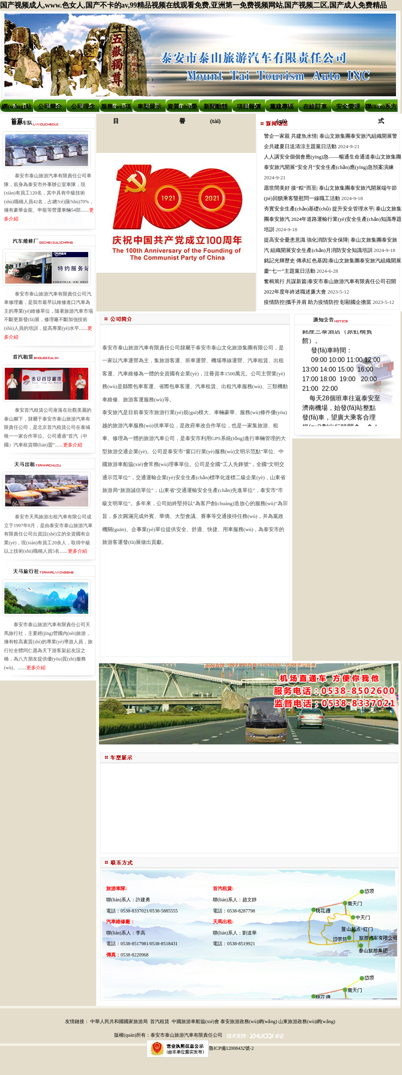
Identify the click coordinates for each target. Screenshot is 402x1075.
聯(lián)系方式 (381, 108)
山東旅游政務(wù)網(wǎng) (306, 1021)
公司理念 (83, 106)
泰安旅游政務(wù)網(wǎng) (248, 1021)
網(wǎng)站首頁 (17, 108)
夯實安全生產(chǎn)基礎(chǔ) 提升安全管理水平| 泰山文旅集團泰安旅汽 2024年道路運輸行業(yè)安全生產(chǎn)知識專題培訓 (333, 219)
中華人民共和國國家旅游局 (119, 1021)
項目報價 (249, 106)
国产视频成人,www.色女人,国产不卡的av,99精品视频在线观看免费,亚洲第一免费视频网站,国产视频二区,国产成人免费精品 (193, 5)
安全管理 (348, 106)
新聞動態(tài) (216, 108)
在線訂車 (315, 106)
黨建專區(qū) (282, 108)
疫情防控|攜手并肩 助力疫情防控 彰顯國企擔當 (317, 302)
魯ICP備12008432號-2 (231, 1048)
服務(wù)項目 (116, 108)
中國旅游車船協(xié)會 (195, 1021)
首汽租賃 (159, 1021)
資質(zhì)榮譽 (182, 108)
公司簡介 (50, 106)
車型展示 (149, 106)
